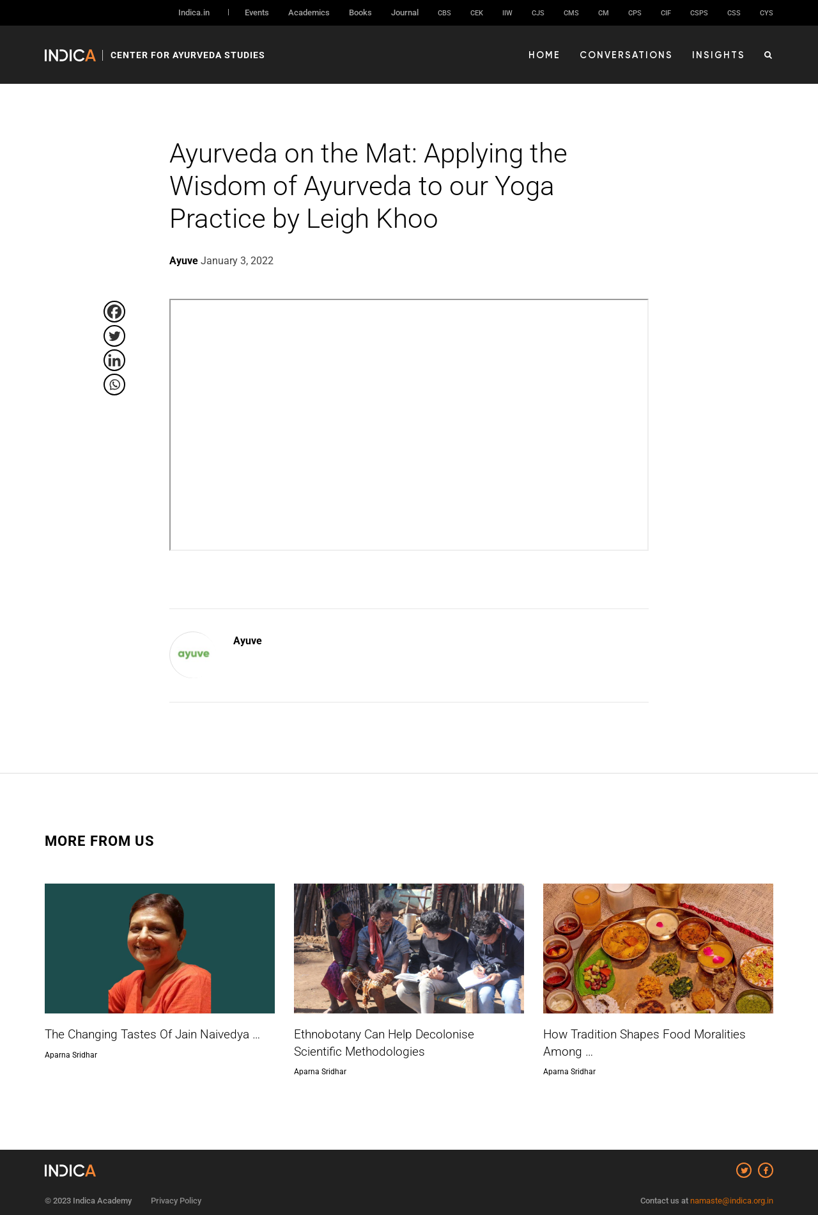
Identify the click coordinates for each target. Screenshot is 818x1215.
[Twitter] (114, 336)
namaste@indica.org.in (731, 1194)
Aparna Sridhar (71, 1054)
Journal (405, 12)
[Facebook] (114, 311)
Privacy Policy (176, 1194)
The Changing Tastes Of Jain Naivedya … (147, 1034)
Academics (309, 12)
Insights (721, 52)
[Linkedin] (114, 360)
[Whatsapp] (114, 384)
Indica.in (194, 12)
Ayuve (247, 641)
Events (257, 12)
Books (360, 12)
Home (558, 52)
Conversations (635, 52)
